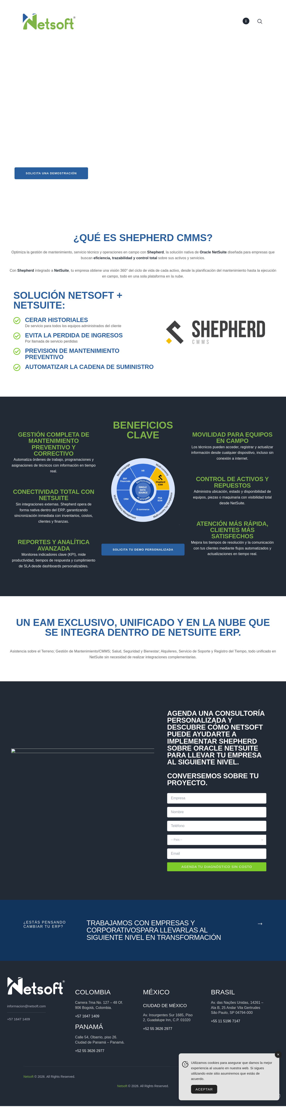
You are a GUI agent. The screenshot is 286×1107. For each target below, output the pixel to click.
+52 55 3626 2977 (89, 1052)
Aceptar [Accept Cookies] (204, 1089)
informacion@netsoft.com (26, 1007)
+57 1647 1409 (18, 1020)
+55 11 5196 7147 (225, 1022)
